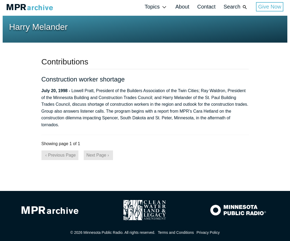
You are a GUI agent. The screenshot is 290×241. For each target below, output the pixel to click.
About (182, 7)
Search (236, 7)
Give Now (269, 7)
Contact (206, 7)
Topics (156, 7)
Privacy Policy (208, 232)
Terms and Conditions (176, 232)
